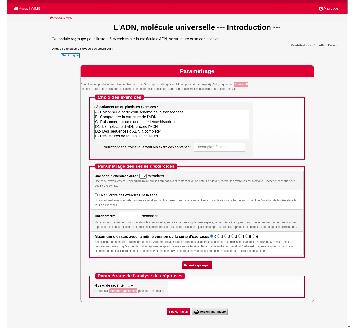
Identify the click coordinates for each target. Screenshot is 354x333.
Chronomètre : (106, 216)
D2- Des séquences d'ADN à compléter (172, 131)
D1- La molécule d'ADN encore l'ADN (172, 127)
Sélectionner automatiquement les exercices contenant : (148, 147)
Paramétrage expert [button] (197, 265)
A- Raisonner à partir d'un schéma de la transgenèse (172, 112)
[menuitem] (329, 9)
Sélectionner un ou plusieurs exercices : (126, 107)
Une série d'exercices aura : (116, 176)
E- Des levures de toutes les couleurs (172, 136)
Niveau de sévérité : (110, 285)
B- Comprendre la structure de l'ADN (172, 117)
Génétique (70, 55)
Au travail (241, 84)
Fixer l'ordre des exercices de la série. (128, 195)
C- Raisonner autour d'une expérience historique (172, 122)
